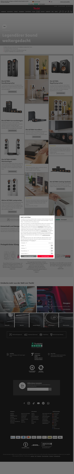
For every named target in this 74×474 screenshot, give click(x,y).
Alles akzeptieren (45, 256)
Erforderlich (23, 242)
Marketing (23, 248)
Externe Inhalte (24, 253)
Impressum (34, 240)
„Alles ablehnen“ (41, 226)
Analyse (22, 245)
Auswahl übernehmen (29, 256)
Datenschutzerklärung (25, 240)
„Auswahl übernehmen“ (46, 234)
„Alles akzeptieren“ (44, 230)
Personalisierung (24, 250)
